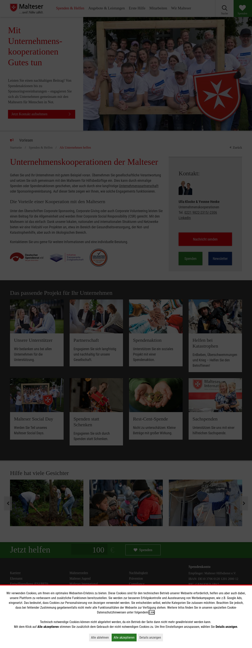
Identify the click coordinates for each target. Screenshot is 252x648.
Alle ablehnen (101, 637)
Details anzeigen (151, 637)
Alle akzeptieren (125, 637)
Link (151, 612)
